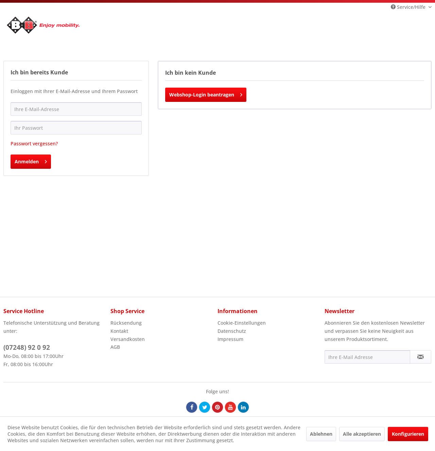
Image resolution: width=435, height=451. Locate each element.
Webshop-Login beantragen (205, 93)
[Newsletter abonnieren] (420, 357)
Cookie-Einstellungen (242, 323)
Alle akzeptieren (362, 434)
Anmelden (31, 160)
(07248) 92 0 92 (26, 347)
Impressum (230, 339)
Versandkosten (127, 339)
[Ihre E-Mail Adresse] (367, 357)
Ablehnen (321, 434)
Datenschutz (232, 331)
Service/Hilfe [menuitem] (409, 7)
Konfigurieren (408, 434)
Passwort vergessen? (34, 143)
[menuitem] (162, 323)
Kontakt (119, 331)
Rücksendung (126, 323)
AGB (115, 347)
